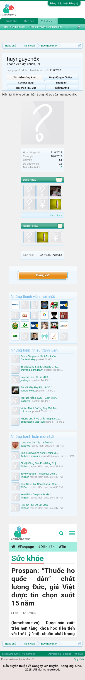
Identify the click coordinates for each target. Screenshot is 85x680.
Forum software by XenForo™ (17, 659)
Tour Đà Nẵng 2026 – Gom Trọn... (39, 397)
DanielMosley (28, 359)
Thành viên (47, 21)
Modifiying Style (11, 653)
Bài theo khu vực (26, 87)
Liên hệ (67, 653)
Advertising (55, 653)
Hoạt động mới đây (60, 77)
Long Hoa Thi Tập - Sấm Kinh (37, 442)
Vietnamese (28, 653)
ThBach (25, 466)
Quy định (79, 659)
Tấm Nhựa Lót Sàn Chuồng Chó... (40, 484)
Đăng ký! (42, 275)
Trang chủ (11, 21)
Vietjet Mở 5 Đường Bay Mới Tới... (40, 408)
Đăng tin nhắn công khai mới (46, 27)
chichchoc (26, 411)
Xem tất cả (56, 215)
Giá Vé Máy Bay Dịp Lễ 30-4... (37, 387)
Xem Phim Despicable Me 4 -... (38, 494)
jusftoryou (26, 380)
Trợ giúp (78, 653)
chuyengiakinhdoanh (32, 369)
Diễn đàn (29, 21)
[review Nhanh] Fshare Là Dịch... (39, 473)
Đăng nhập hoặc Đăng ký (64, 3)
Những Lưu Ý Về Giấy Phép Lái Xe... (41, 418)
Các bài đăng (26, 82)
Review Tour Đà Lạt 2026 (35, 377)
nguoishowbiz (28, 390)
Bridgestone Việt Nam (33, 421)
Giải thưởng (62, 87)
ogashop (25, 445)
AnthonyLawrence (31, 456)
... (67, 27)
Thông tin (61, 82)
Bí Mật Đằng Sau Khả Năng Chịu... (40, 366)
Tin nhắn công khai (24, 77)
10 (59, 179)
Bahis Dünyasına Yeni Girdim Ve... (40, 356)
